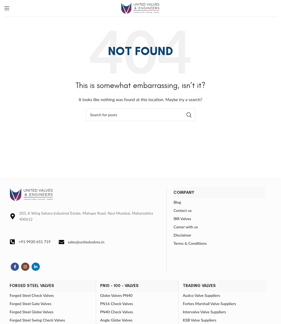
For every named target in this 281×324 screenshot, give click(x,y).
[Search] (140, 115)
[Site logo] (140, 7)
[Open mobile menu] (6, 8)
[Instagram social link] (25, 267)
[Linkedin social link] (36, 267)
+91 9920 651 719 (34, 241)
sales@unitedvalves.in (86, 242)
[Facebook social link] (15, 267)
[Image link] (32, 194)
